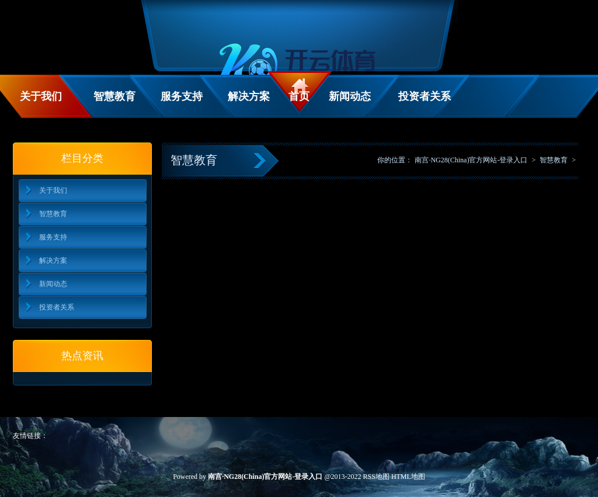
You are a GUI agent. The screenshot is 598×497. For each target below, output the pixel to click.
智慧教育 (114, 96)
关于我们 (41, 96)
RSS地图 (376, 476)
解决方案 (249, 96)
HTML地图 (408, 476)
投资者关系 (424, 96)
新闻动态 (350, 96)
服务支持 (182, 96)
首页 (299, 96)
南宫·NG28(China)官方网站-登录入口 (471, 160)
